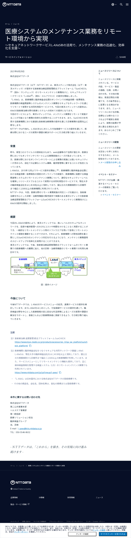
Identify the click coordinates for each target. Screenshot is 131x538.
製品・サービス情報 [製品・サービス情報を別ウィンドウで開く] (18, 504)
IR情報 (41, 497)
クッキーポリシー (21, 532)
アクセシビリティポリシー (74, 521)
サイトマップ (14, 521)
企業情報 (14, 497)
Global (22, 489)
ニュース (16, 24)
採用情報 (71, 497)
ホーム (7, 24)
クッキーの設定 (82, 534)
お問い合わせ (26, 521)
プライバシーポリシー (56, 521)
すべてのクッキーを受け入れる (113, 534)
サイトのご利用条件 (40, 521)
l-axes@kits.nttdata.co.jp (30, 428)
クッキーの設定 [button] (99, 530)
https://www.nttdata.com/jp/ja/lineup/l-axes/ (36, 372)
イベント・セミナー (111, 194)
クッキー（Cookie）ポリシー (95, 521)
